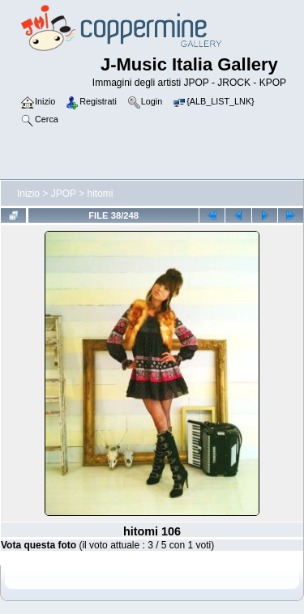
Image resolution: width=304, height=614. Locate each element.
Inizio (28, 193)
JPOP (63, 193)
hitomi (100, 193)
